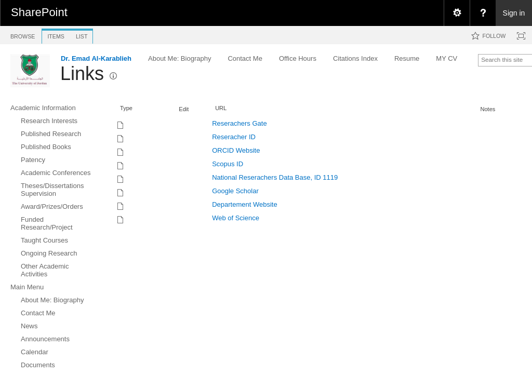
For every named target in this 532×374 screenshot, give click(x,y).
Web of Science (235, 218)
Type (126, 108)
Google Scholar (235, 191)
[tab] (23, 34)
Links (82, 73)
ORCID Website (236, 150)
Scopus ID (227, 164)
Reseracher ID (234, 137)
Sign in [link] (514, 13)
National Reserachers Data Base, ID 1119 (275, 177)
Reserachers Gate (239, 123)
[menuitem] (457, 13)
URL (221, 108)
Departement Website (244, 204)
